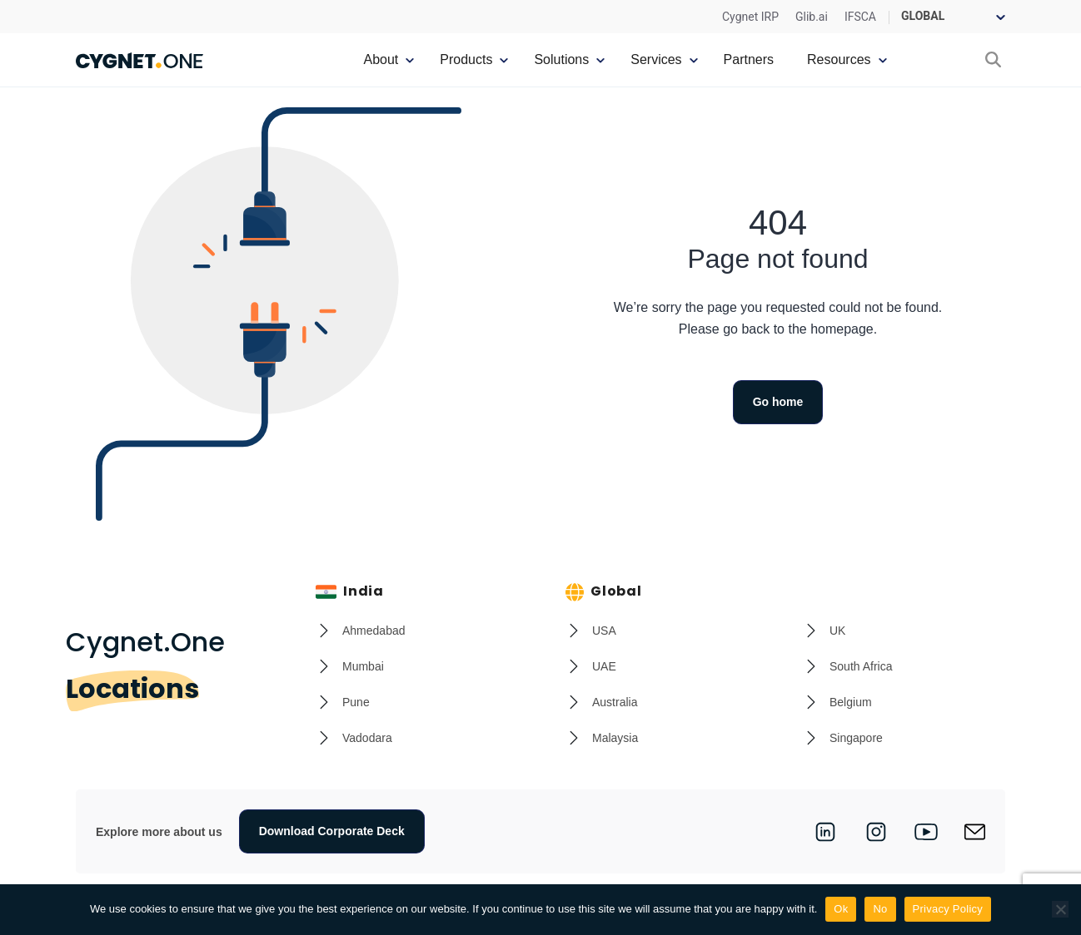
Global (603, 591)
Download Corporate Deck (332, 831)
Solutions (561, 59)
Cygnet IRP (750, 16)
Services (655, 59)
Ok (841, 909)
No (880, 909)
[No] (1060, 909)
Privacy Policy (948, 909)
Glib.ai (811, 16)
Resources (838, 59)
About (380, 59)
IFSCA (860, 16)
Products (466, 59)
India (350, 591)
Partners (749, 59)
